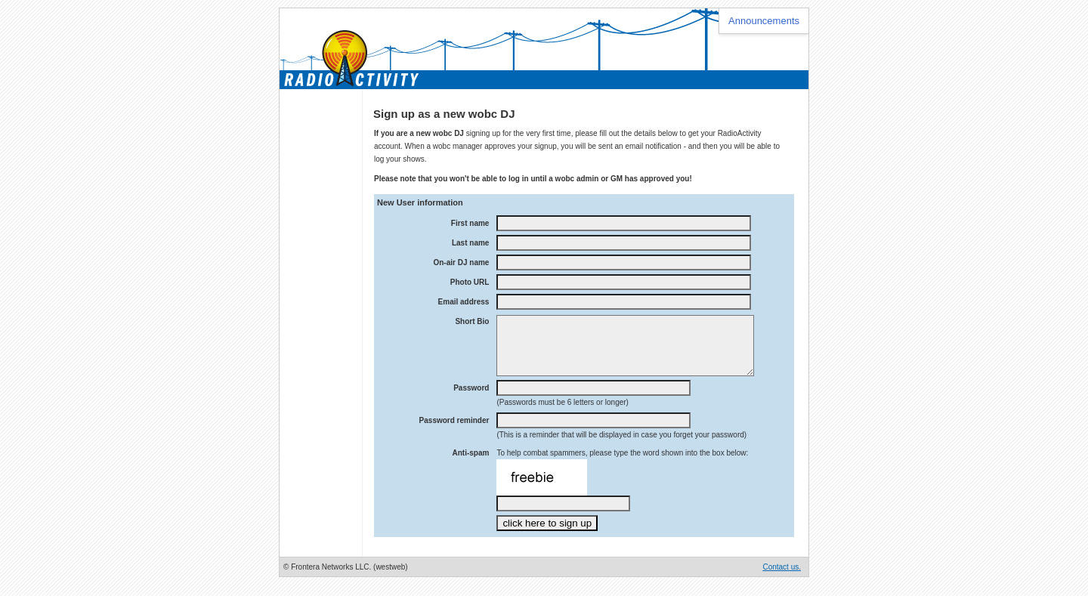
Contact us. (781, 578)
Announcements (763, 20)
